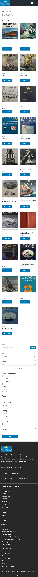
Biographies (6, 496)
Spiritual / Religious (8, 566)
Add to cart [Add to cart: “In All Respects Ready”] (25, 112)
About (4, 515)
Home (3, 11)
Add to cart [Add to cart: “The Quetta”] (7, 270)
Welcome (5, 501)
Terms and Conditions (9, 532)
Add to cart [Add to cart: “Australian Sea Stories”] (7, 49)
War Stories (5, 499)
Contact (4, 520)
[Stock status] (19, 405)
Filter (10, 436)
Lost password (7, 544)
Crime (4, 494)
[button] (31, 3)
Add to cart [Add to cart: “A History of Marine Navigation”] (25, 302)
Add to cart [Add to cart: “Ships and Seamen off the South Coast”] (25, 175)
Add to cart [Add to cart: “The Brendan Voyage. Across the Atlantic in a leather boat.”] (25, 206)
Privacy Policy (6, 534)
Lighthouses (6, 553)
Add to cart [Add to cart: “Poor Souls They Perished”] (25, 143)
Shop (3, 518)
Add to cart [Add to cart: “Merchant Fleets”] (7, 143)
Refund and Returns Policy (10, 537)
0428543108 (8, 481)
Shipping (5, 542)
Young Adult (6, 504)
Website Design (31, 571)
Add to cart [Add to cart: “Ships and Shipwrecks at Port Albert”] (7, 206)
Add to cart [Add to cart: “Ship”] (7, 175)
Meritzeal (19, 575)
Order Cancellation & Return (11, 539)
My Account (6, 529)
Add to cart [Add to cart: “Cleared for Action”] (25, 80)
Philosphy (5, 561)
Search (4, 344)
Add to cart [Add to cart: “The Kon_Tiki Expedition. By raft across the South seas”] (25, 238)
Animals (4, 556)
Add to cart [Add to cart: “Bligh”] (7, 80)
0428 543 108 (22, 461)
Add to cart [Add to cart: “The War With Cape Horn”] (7, 302)
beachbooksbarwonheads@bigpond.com (16, 478)
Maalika (4, 563)
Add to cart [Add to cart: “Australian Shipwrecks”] (25, 49)
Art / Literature (7, 491)
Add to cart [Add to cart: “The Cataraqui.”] (7, 238)
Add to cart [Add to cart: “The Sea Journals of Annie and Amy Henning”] (25, 270)
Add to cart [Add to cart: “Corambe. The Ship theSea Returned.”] (7, 112)
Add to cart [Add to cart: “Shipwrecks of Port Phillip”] (7, 333)
